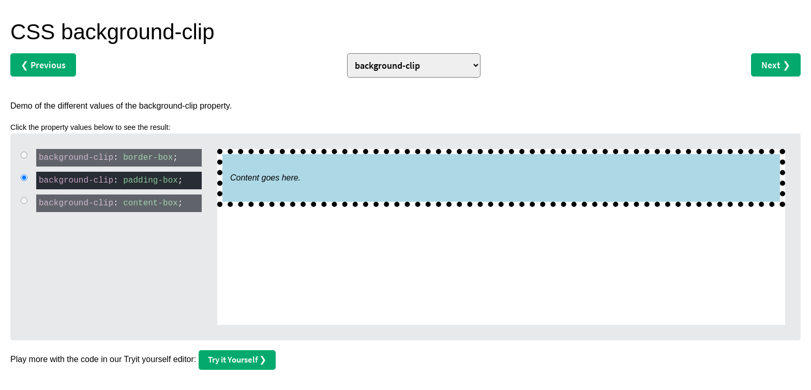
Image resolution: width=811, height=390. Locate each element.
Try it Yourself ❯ (237, 359)
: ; (107, 157)
